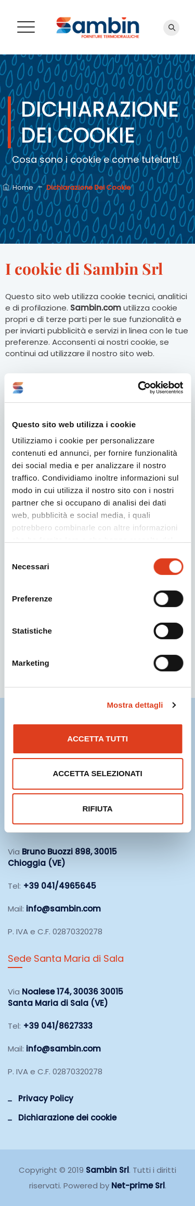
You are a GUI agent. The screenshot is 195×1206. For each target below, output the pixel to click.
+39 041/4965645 (59, 885)
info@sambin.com (63, 908)
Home (18, 187)
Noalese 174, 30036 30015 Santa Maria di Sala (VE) (65, 997)
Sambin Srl (107, 1170)
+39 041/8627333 (58, 1025)
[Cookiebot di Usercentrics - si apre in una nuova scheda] (139, 388)
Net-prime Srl (138, 1185)
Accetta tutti (97, 738)
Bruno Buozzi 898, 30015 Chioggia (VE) (62, 857)
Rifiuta (97, 808)
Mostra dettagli (135, 704)
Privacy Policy (45, 1098)
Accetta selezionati (97, 773)
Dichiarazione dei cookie (67, 1117)
